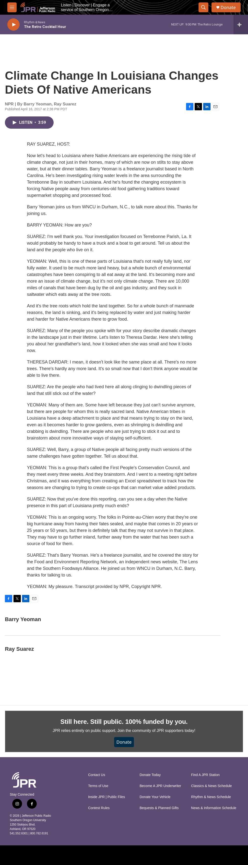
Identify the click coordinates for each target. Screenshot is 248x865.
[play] (13, 24)
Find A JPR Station (205, 775)
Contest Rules (99, 808)
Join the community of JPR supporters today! (156, 730)
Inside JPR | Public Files (106, 797)
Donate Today (150, 775)
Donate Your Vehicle (155, 797)
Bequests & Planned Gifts (159, 808)
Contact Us (96, 775)
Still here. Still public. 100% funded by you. (124, 721)
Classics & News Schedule (211, 786)
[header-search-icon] (203, 7)
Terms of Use (98, 786)
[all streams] (241, 24)
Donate (228, 7)
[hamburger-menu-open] (12, 7)
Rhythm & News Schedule (211, 797)
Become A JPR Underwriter (160, 786)
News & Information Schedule (213, 808)
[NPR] (74, 855)
